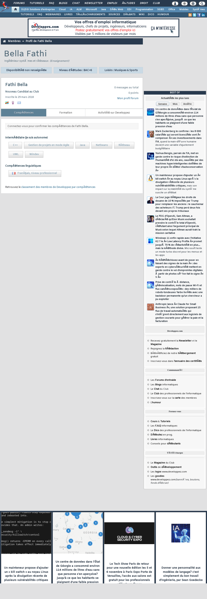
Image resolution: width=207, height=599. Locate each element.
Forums (19, 3)
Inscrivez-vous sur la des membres (174, 398)
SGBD (160, 9)
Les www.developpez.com (169, 471)
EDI (129, 9)
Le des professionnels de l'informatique (176, 393)
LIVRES (68, 14)
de (166, 467)
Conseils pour (166, 443)
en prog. (162, 434)
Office (171, 9)
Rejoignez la (165, 348)
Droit (144, 3)
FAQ (51, 3)
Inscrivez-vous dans (176, 361)
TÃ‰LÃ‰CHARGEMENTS (90, 14)
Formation (65, 113)
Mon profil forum (127, 98)
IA (71, 9)
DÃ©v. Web (116, 9)
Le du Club (162, 462)
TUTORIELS (27, 14)
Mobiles (183, 9)
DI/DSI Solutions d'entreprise (38, 9)
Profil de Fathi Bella (39, 41)
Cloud (62, 9)
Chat (76, 3)
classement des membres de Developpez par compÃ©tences (58, 187)
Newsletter (93, 3)
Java (103, 9)
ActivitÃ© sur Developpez (114, 113)
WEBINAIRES (53, 14)
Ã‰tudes (128, 3)
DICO (151, 14)
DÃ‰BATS (129, 14)
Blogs (63, 3)
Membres (14, 41)
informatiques (162, 439)
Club (156, 3)
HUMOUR (163, 14)
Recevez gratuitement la (171, 340)
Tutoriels (36, 3)
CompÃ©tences (24, 113)
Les (163, 380)
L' (156, 402)
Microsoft (91, 9)
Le (155, 389)
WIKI (142, 14)
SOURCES (114, 14)
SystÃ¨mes (199, 9)
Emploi (112, 3)
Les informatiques (164, 384)
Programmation (144, 9)
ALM (79, 9)
